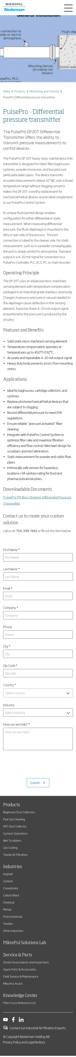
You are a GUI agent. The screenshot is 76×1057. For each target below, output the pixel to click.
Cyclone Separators (15, 818)
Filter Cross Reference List (19, 987)
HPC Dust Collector (15, 811)
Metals (7, 894)
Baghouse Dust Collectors (19, 797)
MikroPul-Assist (13, 968)
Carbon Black (11, 880)
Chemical (8, 887)
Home (6, 91)
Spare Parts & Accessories (19, 954)
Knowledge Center (20, 980)
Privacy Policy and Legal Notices (24, 1026)
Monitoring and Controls (44, 91)
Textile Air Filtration (15, 839)
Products (20, 91)
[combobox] (38, 692)
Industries (12, 851)
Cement (8, 865)
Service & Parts (17, 940)
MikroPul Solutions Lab (24, 927)
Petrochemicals (12, 901)
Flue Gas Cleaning (14, 804)
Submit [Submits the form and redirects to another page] (35, 767)
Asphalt (8, 858)
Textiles (8, 908)
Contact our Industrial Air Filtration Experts (34, 1012)
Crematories (10, 873)
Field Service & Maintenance (20, 961)
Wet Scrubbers (12, 825)
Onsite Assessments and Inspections (26, 947)
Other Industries (13, 915)
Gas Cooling (10, 832)
